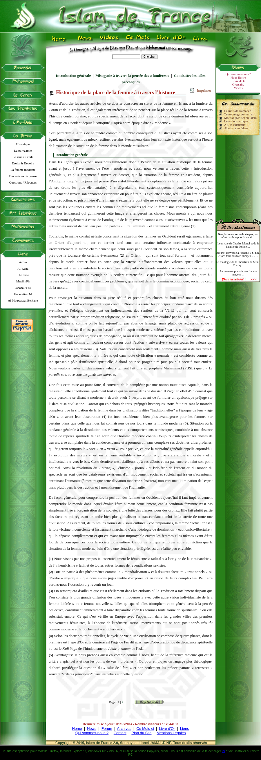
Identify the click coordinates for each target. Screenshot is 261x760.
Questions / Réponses (23, 182)
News (91, 728)
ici (223, 751)
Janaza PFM (23, 287)
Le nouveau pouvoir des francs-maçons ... (238, 273)
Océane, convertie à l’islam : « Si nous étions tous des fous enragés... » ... (238, 254)
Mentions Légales (171, 733)
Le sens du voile (22, 157)
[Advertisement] (238, 174)
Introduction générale (73, 75)
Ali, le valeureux (235, 124)
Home (77, 728)
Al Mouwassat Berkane (23, 300)
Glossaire (238, 84)
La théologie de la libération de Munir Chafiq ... (238, 263)
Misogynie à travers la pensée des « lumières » (132, 75)
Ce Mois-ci (145, 728)
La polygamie (23, 150)
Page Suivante (149, 702)
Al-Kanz (22, 268)
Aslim (23, 262)
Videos (238, 88)
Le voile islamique (236, 121)
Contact (120, 733)
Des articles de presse (23, 176)
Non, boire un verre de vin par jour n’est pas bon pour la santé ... (238, 236)
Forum (107, 728)
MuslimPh (23, 281)
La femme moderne (22, 169)
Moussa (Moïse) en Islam (240, 117)
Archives (124, 728)
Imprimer (204, 90)
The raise (23, 275)
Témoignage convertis (238, 114)
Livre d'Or (238, 81)
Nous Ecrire (238, 77)
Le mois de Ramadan (237, 111)
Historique (23, 144)
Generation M (23, 294)
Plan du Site (141, 733)
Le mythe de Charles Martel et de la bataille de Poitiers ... (238, 245)
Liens (184, 728)
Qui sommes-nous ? (238, 74)
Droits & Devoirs (23, 163)
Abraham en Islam (236, 128)
